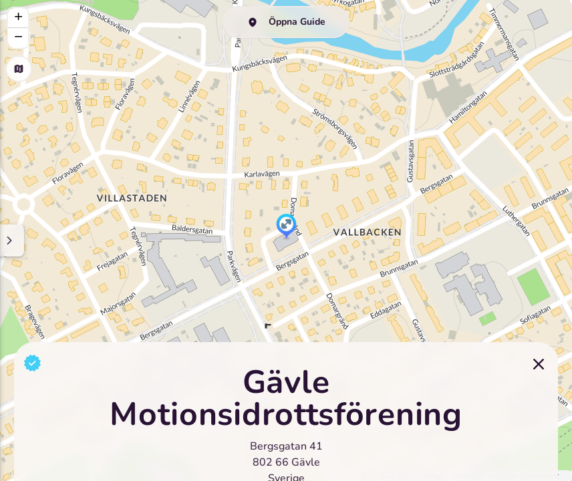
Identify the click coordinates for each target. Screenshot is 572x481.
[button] (286, 227)
